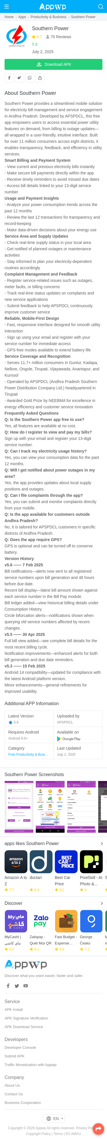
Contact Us (14, 1094)
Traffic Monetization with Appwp (30, 1065)
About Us (12, 1085)
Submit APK (14, 1056)
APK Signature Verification (26, 1018)
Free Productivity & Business (30, 755)
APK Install (14, 1009)
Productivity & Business (48, 17)
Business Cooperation (23, 1102)
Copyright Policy (38, 1134)
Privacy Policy (86, 1128)
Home (9, 17)
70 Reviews (60, 36)
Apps (22, 17)
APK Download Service (24, 1027)
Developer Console (20, 1047)
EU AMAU (73, 1134)
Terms (58, 1134)
